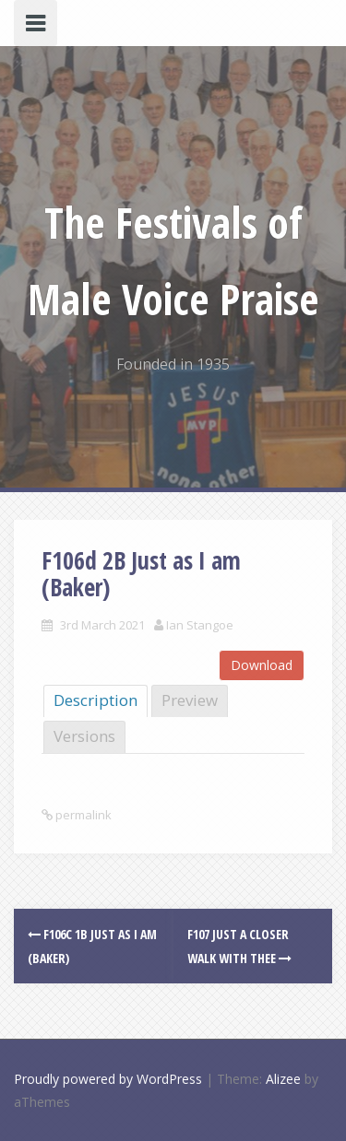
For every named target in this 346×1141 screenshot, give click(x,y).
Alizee (283, 1079)
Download (261, 665)
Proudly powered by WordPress (108, 1079)
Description (95, 700)
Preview (189, 700)
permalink (82, 814)
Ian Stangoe (199, 625)
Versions (84, 736)
